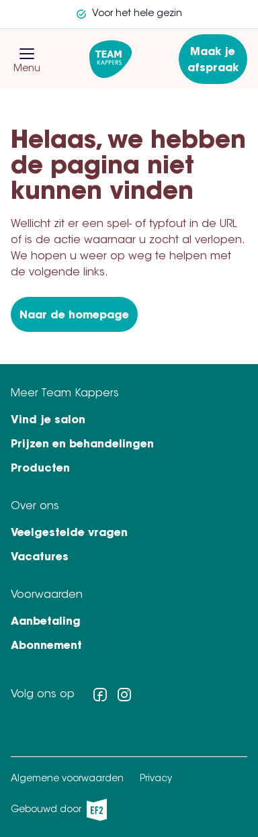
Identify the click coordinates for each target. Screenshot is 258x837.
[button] (27, 54)
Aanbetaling (46, 622)
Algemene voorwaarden (67, 779)
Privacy (156, 779)
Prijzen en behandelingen (82, 444)
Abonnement (46, 646)
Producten (40, 469)
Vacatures (40, 557)
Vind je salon (48, 420)
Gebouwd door (59, 810)
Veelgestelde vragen (69, 533)
